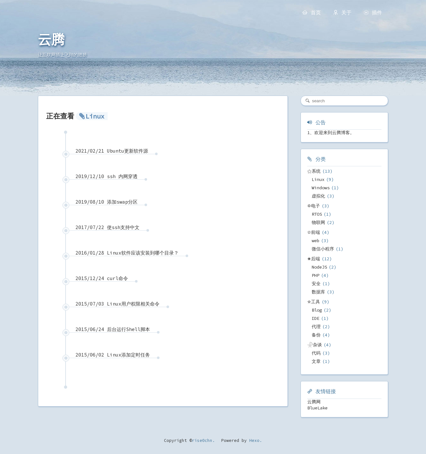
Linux (318, 179)
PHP (315, 275)
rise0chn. (203, 440)
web (315, 240)
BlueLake (317, 408)
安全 (316, 283)
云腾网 (314, 402)
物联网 (318, 222)
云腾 (51, 39)
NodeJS (319, 267)
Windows (321, 188)
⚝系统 (314, 171)
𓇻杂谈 (314, 345)
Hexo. (254, 440)
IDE (315, 318)
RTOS (317, 214)
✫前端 (313, 232)
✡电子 (313, 206)
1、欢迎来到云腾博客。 (330, 132)
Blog (317, 310)
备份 (316, 335)
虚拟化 (318, 196)
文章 (316, 361)
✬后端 (313, 259)
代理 (316, 326)
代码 (316, 353)
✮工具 (313, 302)
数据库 (318, 292)
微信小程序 (323, 249)
